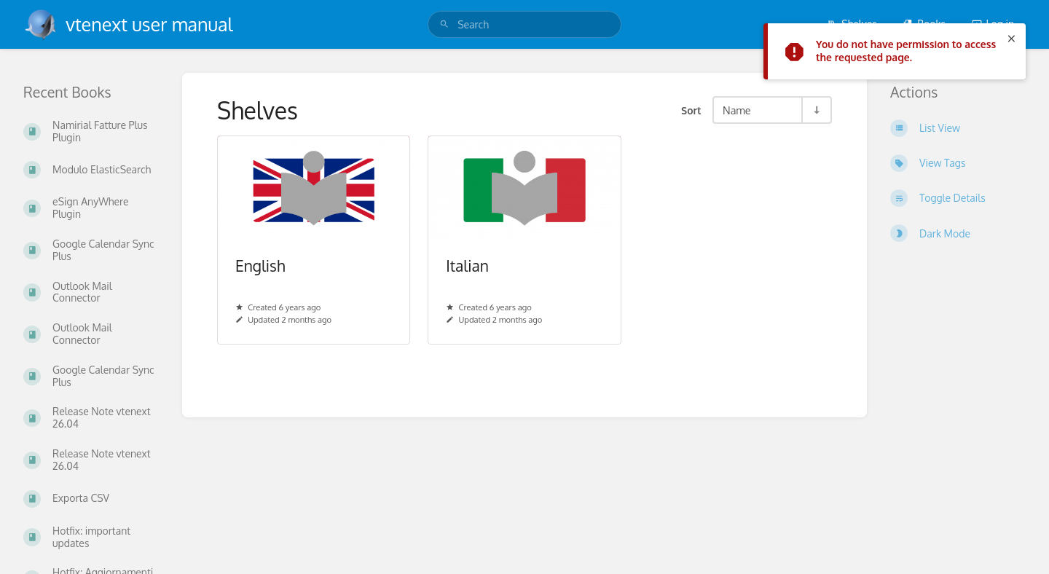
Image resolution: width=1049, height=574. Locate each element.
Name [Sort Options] (737, 110)
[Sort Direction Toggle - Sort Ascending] (815, 110)
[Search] (444, 24)
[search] (524, 24)
